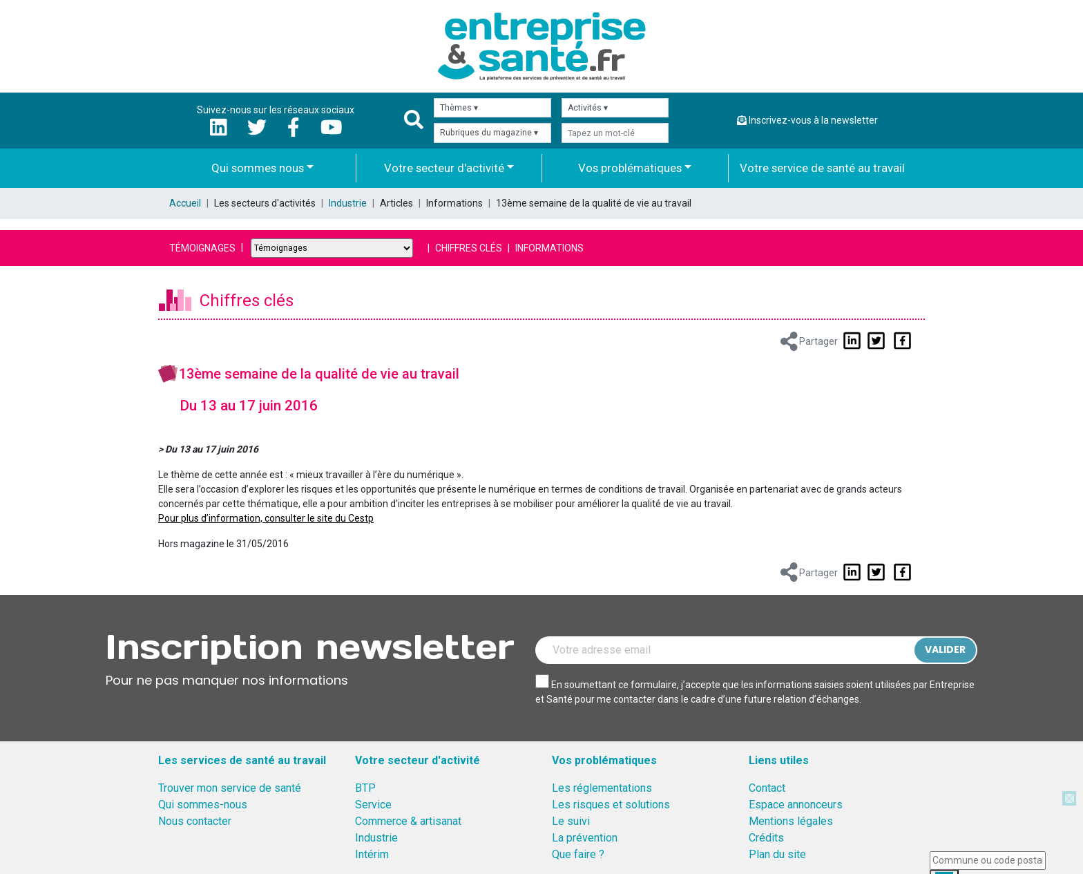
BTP (365, 788)
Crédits (766, 837)
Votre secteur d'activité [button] (444, 168)
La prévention (584, 837)
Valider (945, 649)
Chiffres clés (468, 248)
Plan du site (777, 854)
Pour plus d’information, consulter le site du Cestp (266, 518)
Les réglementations (602, 788)
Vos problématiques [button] (630, 168)
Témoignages (202, 248)
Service (373, 804)
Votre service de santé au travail (822, 168)
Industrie (348, 203)
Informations (549, 248)
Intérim (372, 854)
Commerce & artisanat (408, 821)
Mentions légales (791, 821)
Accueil (185, 203)
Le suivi (571, 821)
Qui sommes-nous (202, 804)
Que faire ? (578, 854)
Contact (767, 788)
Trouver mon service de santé (229, 788)
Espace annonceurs (796, 804)
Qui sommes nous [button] (257, 168)
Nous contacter (194, 821)
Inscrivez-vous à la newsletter (807, 120)
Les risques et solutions (611, 804)
